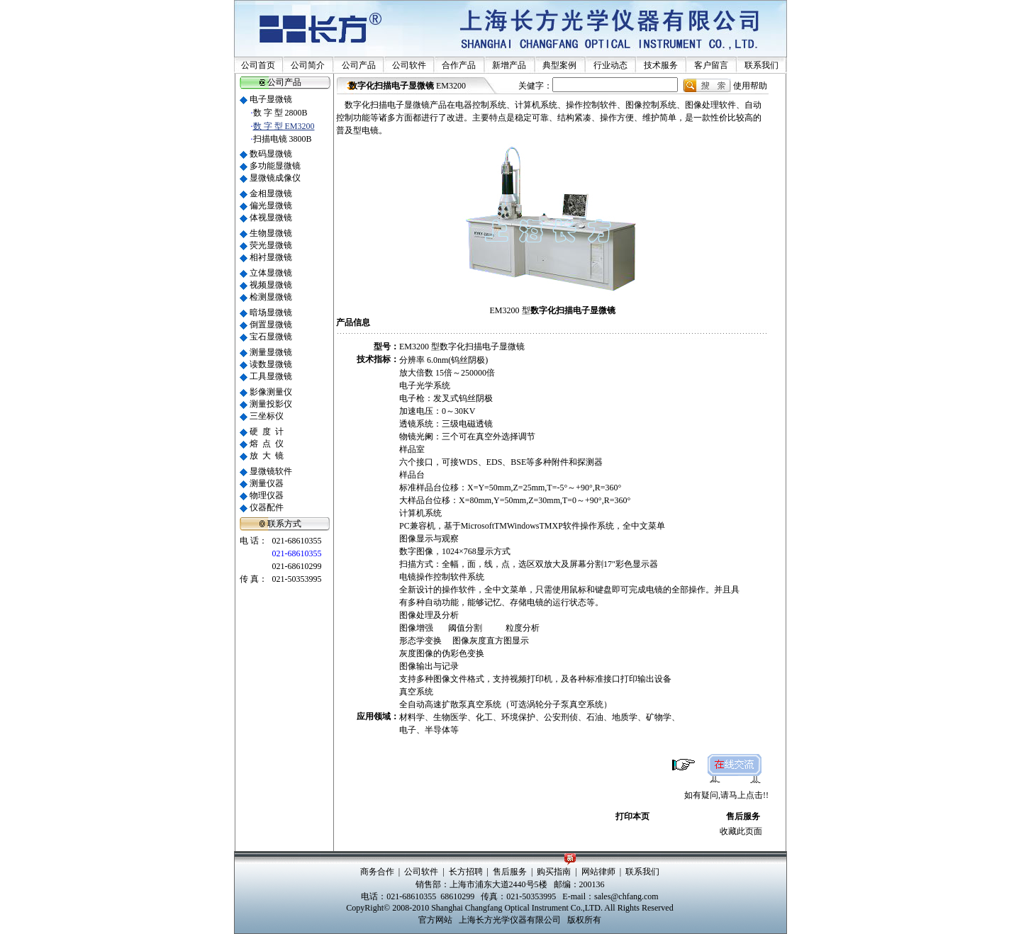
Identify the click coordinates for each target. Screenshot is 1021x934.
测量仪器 (267, 483)
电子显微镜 (271, 99)
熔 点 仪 (267, 444)
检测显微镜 (271, 297)
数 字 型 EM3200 (284, 126)
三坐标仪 (267, 416)
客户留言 (711, 65)
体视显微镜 (271, 218)
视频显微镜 (271, 285)
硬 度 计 (267, 432)
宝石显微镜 (271, 337)
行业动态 (610, 65)
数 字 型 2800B (280, 113)
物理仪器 (267, 495)
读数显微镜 (271, 364)
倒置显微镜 (271, 325)
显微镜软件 (271, 471)
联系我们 (761, 65)
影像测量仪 (271, 392)
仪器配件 (267, 507)
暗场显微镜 (271, 312)
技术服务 (661, 65)
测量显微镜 (271, 352)
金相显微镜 (271, 193)
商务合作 (377, 872)
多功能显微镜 (275, 166)
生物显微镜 (271, 233)
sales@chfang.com (626, 896)
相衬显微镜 (271, 257)
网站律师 (598, 872)
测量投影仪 (271, 404)
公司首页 (258, 65)
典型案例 (559, 65)
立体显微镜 (271, 273)
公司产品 (359, 65)
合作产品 (459, 65)
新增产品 (509, 65)
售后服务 (743, 816)
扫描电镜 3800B (282, 139)
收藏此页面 (741, 831)
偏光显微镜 (271, 205)
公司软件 (409, 65)
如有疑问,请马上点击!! (726, 795)
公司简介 (308, 65)
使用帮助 (750, 86)
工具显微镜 (271, 376)
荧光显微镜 (271, 245)
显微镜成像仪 (275, 178)
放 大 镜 (267, 456)
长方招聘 (466, 872)
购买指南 (554, 872)
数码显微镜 (271, 154)
